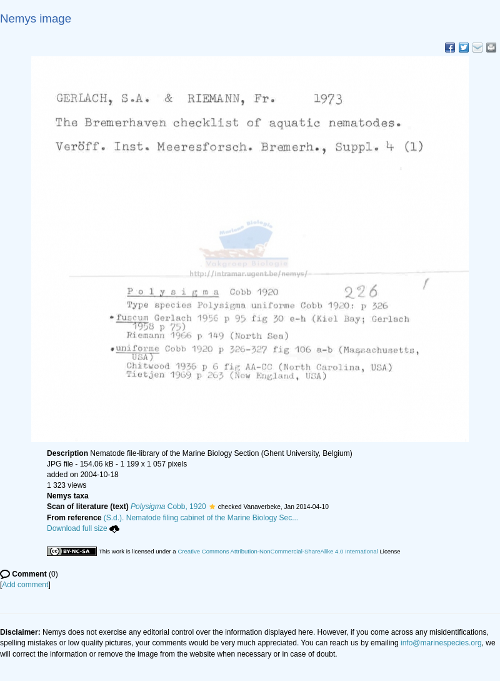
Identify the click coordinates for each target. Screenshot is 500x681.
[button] (212, 506)
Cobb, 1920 (168, 506)
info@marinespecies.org (441, 642)
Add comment (25, 584)
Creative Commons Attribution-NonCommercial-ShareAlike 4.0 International (278, 551)
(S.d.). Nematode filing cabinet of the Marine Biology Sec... (201, 517)
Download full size (83, 528)
